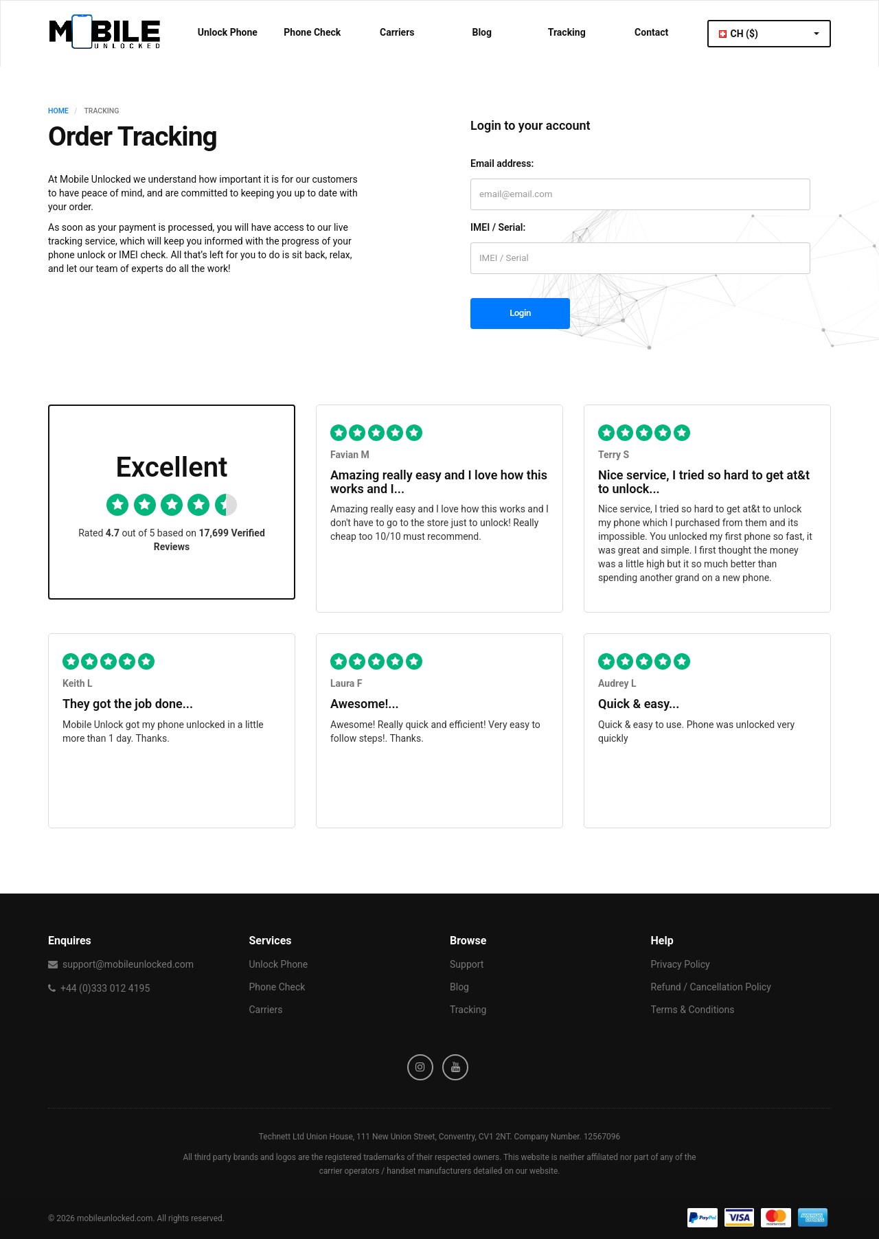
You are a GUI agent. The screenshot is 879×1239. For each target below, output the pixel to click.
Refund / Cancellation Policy (711, 986)
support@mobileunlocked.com (128, 964)
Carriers (397, 32)
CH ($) (769, 33)
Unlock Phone (228, 32)
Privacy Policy (680, 964)
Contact (651, 32)
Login (520, 313)
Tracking (567, 32)
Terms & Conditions (693, 1009)
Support (466, 964)
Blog (482, 32)
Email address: (502, 163)
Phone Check (312, 32)
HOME (58, 110)
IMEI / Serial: (497, 227)
